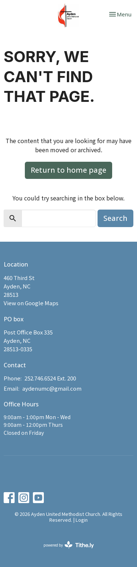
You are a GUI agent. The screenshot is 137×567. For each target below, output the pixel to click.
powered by (68, 545)
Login (82, 519)
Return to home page (68, 170)
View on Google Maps (31, 303)
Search (115, 218)
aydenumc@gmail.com (51, 388)
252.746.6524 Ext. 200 (50, 378)
